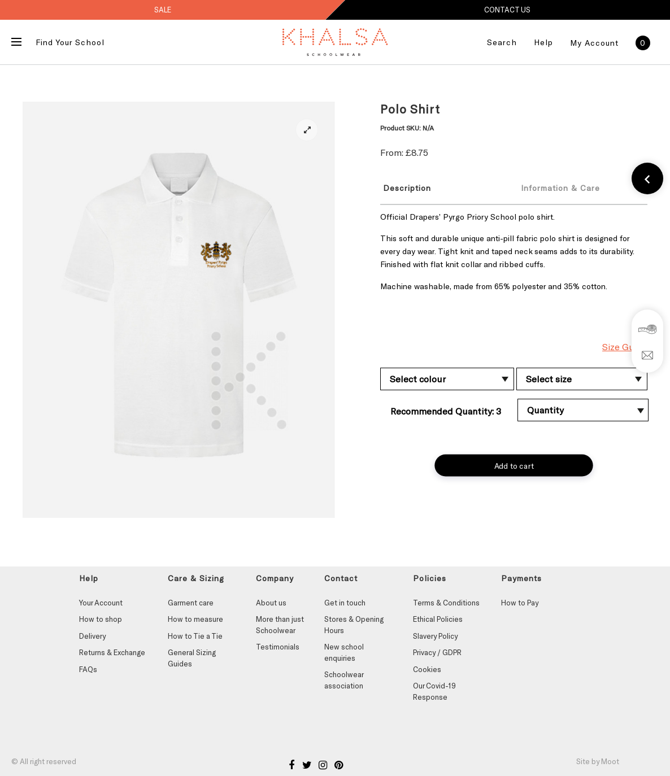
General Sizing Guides (192, 658)
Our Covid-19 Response (434, 691)
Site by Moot (597, 761)
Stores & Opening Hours (354, 624)
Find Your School (70, 42)
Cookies (427, 669)
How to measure (195, 619)
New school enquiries (344, 652)
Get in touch (345, 602)
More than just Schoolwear (280, 624)
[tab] (440, 187)
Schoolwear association (343, 680)
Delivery (92, 635)
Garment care (191, 602)
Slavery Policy (435, 635)
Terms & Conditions (446, 602)
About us (271, 602)
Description (407, 188)
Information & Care (560, 188)
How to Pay (519, 602)
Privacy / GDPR (437, 652)
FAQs (88, 669)
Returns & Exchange (112, 652)
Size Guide (624, 346)
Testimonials (277, 646)
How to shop (100, 619)
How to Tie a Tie (195, 635)
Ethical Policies (438, 619)
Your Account (101, 602)
